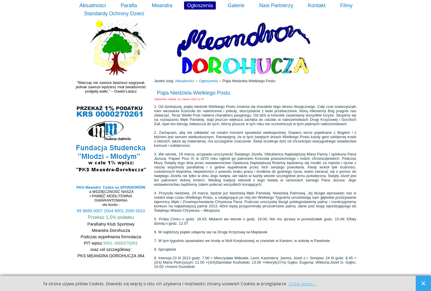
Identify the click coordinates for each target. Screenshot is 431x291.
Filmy (346, 5)
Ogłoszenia (200, 5)
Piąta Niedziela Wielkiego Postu (193, 93)
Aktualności (92, 5)
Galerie (236, 5)
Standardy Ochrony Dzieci (114, 13)
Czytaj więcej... (302, 283)
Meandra (162, 5)
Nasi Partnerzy (276, 5)
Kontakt (316, 5)
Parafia (129, 5)
